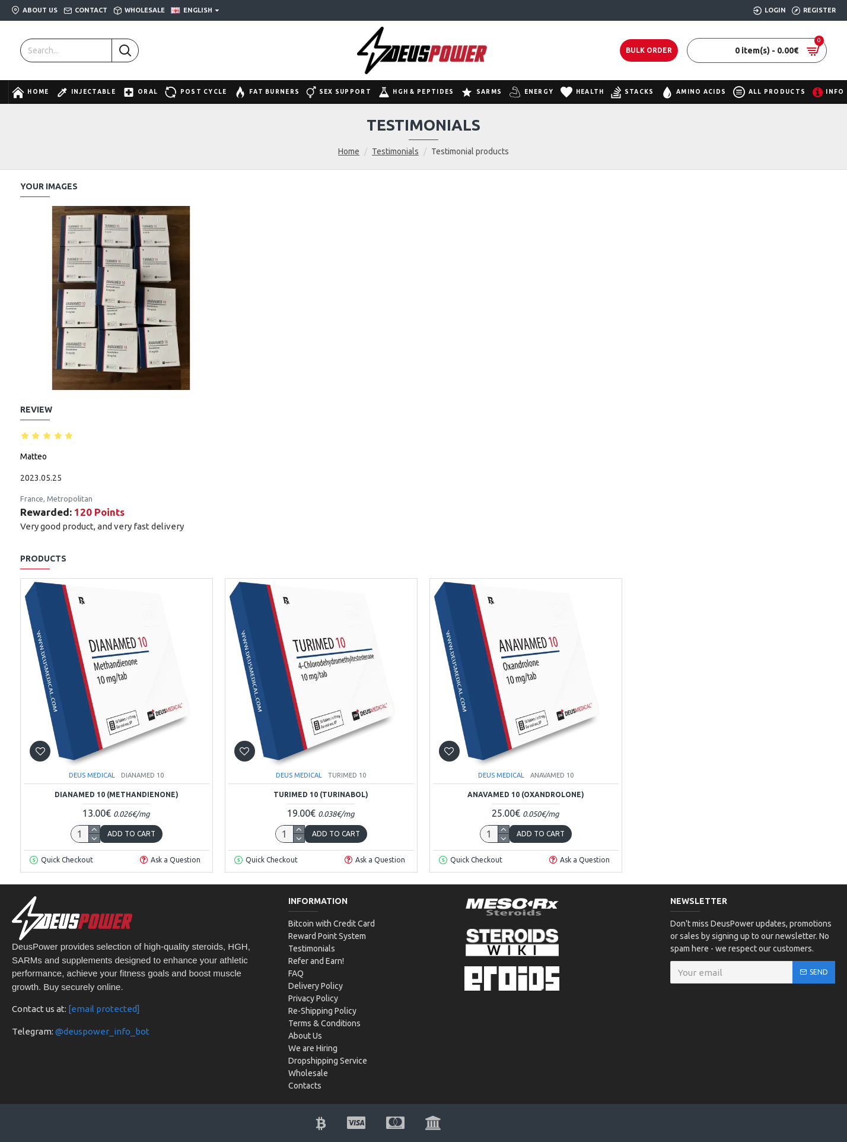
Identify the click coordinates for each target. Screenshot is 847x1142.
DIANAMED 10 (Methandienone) (117, 794)
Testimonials (395, 151)
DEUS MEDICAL (92, 775)
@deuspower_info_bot (102, 1031)
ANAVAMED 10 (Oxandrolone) (525, 794)
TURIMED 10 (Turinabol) (320, 794)
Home (348, 151)
